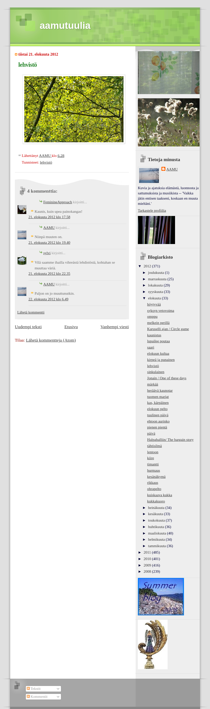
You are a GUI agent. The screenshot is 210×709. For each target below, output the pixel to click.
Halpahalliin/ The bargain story (170, 440)
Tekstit (34, 689)
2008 (148, 571)
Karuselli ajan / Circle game (168, 329)
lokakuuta (156, 285)
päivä (151, 433)
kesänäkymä (156, 477)
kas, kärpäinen (158, 403)
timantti (153, 464)
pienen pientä (157, 427)
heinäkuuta (156, 508)
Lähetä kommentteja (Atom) (51, 340)
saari (150, 347)
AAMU (49, 228)
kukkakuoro (156, 501)
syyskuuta (156, 292)
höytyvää (154, 304)
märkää (152, 384)
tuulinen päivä (157, 415)
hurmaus (153, 470)
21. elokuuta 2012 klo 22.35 (49, 274)
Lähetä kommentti (31, 312)
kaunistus (154, 335)
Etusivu (71, 326)
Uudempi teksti (28, 326)
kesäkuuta (156, 514)
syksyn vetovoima (160, 311)
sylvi (47, 253)
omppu (152, 317)
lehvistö (46, 162)
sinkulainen (155, 372)
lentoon (152, 452)
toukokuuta (157, 520)
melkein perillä (158, 323)
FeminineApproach (57, 202)
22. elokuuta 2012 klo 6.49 (48, 299)
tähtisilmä (154, 446)
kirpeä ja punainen (161, 360)
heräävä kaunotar (160, 390)
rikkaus (152, 483)
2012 (148, 266)
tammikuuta (157, 546)
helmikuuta (157, 539)
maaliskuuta (157, 533)
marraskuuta (157, 279)
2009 (148, 565)
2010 (148, 559)
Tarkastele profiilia (152, 211)
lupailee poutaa (158, 341)
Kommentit (37, 697)
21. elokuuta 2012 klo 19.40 (49, 243)
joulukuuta (156, 273)
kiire (150, 458)
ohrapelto (154, 489)
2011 (148, 552)
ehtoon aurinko (158, 421)
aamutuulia (65, 25)
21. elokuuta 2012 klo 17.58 (49, 217)
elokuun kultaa (158, 353)
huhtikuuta (156, 527)
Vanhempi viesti (114, 326)
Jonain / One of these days (166, 378)
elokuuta (155, 298)
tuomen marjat (158, 397)
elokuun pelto (157, 409)
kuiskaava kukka (159, 495)
